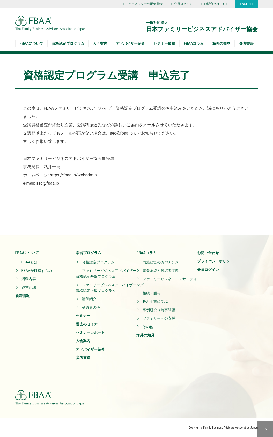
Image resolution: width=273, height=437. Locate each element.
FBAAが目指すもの (36, 271)
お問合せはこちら (215, 4)
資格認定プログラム (68, 43)
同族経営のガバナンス (161, 262)
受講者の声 (91, 307)
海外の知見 (221, 43)
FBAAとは (29, 262)
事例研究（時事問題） (161, 310)
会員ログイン (182, 4)
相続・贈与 (152, 293)
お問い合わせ (208, 253)
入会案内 (100, 43)
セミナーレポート (90, 332)
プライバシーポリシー (215, 261)
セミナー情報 (164, 43)
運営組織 (28, 287)
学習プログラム (88, 253)
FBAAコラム (194, 43)
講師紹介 (89, 299)
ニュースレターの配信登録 (143, 4)
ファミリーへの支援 (159, 318)
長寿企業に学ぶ (155, 301)
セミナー (83, 316)
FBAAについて (31, 43)
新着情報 (22, 296)
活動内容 (28, 279)
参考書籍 (246, 43)
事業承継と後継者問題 (161, 271)
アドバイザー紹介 (130, 43)
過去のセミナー (88, 324)
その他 (148, 327)
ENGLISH (246, 4)
